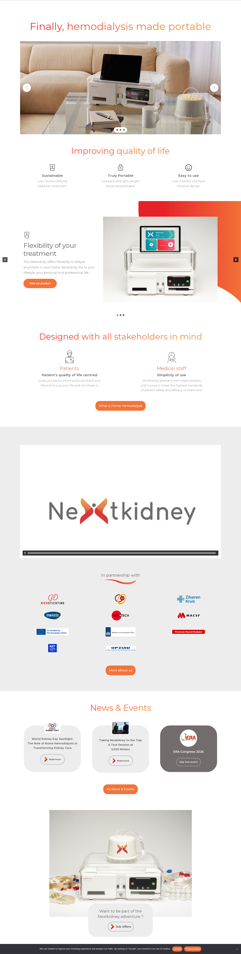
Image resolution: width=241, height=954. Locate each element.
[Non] (236, 949)
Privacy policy (193, 949)
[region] (120, 87)
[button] (27, 88)
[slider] (122, 553)
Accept (177, 949)
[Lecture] (25, 553)
